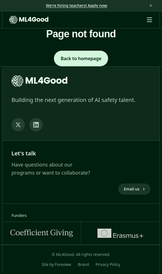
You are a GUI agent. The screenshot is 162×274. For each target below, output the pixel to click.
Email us (135, 189)
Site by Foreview (56, 264)
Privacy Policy (108, 264)
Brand (83, 264)
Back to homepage (81, 58)
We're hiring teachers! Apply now (76, 5)
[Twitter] (18, 124)
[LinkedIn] (36, 124)
